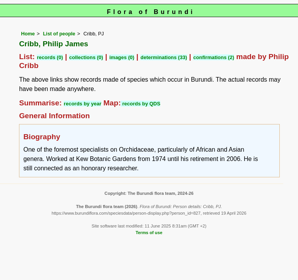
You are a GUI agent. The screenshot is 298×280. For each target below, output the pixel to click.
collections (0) (86, 57)
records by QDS (140, 104)
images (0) (121, 57)
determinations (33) (163, 57)
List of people (59, 34)
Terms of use (149, 232)
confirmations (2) (213, 57)
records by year (82, 104)
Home (28, 34)
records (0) (50, 57)
